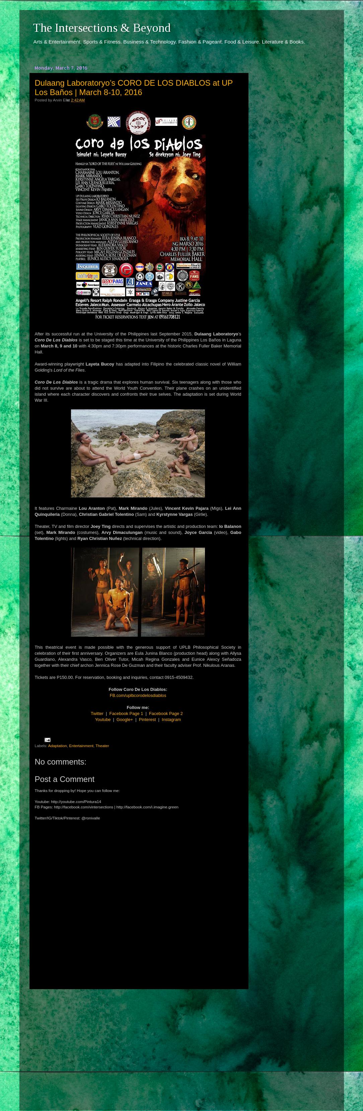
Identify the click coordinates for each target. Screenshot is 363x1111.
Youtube (103, 719)
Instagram (171, 719)
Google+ (125, 719)
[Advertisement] (138, 1044)
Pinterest (147, 719)
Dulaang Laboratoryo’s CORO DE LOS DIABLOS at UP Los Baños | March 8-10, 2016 (134, 87)
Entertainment (81, 745)
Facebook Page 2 (166, 713)
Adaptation (57, 745)
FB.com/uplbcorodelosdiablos (138, 695)
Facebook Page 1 (126, 713)
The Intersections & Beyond (102, 27)
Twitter (97, 713)
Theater (102, 745)
